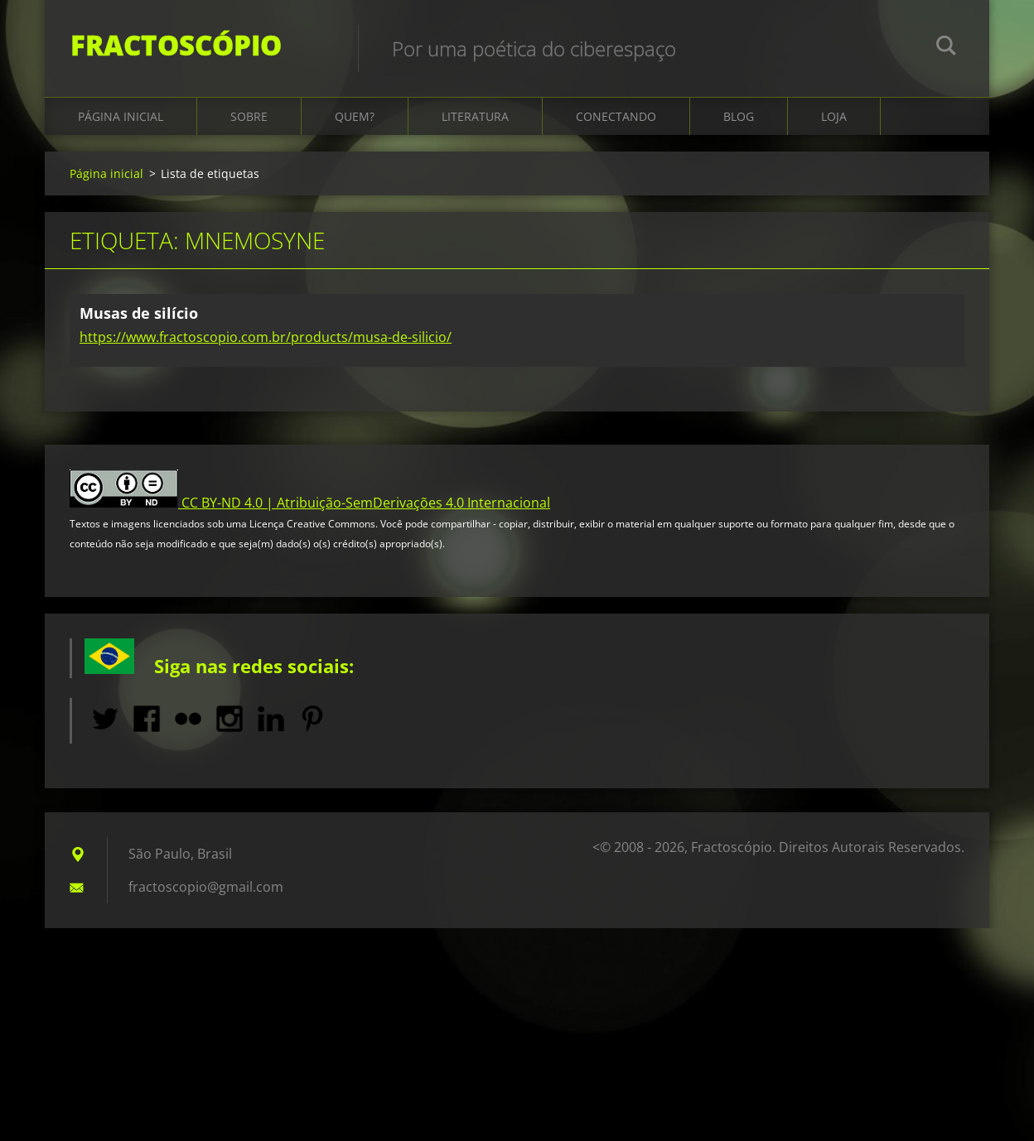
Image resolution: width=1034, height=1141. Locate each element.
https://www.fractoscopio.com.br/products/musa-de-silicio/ (266, 346)
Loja (834, 125)
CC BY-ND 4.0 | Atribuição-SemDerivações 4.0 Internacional (365, 512)
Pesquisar (946, 48)
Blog (738, 125)
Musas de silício (139, 322)
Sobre (249, 125)
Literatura (475, 125)
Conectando (616, 125)
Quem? (354, 125)
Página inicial (120, 125)
